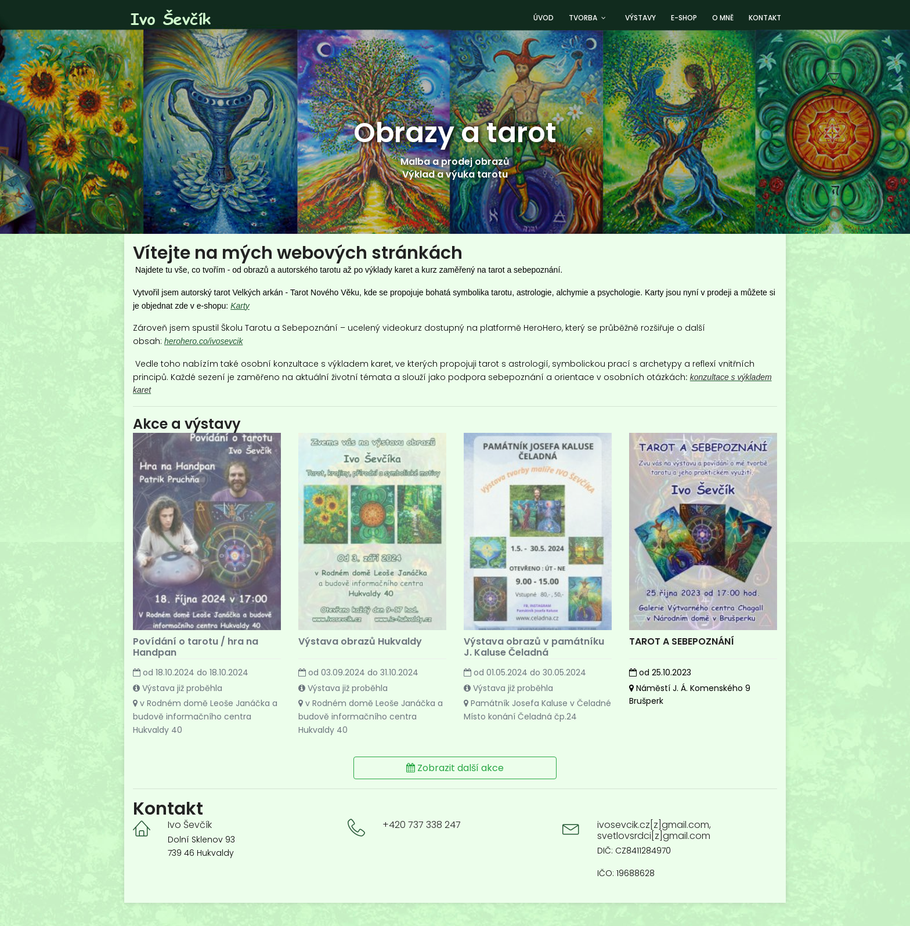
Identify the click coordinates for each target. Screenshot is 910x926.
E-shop (684, 18)
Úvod (543, 18)
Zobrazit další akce (455, 768)
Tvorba (583, 18)
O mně (723, 18)
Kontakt (765, 18)
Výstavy (640, 18)
